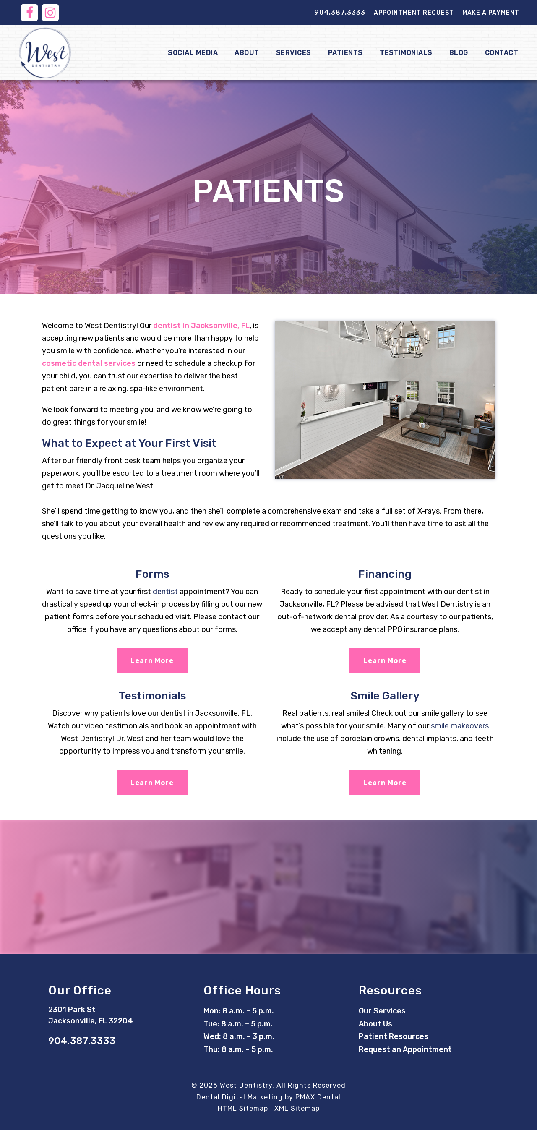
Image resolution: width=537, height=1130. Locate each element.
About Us (375, 1023)
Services (293, 53)
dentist (165, 591)
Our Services (382, 1010)
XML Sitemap (297, 1108)
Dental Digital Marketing (239, 1097)
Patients (345, 53)
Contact (502, 53)
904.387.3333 (339, 12)
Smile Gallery (385, 695)
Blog (458, 53)
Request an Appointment (405, 1049)
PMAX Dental (318, 1097)
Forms (152, 574)
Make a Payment (490, 12)
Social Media (193, 53)
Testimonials (406, 53)
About (247, 53)
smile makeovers (460, 726)
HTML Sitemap (243, 1108)
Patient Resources (393, 1036)
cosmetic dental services (89, 363)
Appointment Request (414, 12)
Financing (385, 574)
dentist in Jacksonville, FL (201, 325)
